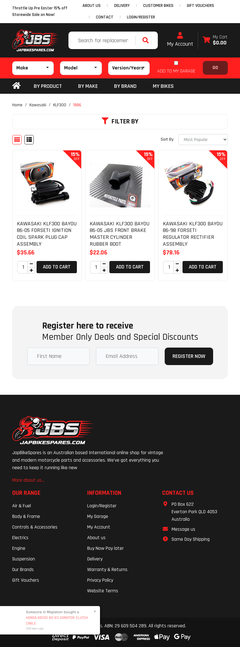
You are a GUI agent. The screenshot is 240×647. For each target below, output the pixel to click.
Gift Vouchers (25, 580)
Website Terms (102, 591)
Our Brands (23, 569)
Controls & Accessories (35, 527)
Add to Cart (57, 266)
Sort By (167, 139)
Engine (18, 548)
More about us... (28, 480)
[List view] (29, 139)
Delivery (94, 559)
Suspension (23, 559)
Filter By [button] (120, 122)
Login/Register (141, 17)
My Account (180, 40)
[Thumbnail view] (17, 139)
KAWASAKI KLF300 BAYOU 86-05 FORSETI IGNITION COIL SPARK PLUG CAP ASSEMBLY (47, 234)
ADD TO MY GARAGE (176, 71)
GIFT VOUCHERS (200, 5)
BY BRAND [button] (125, 86)
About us (96, 537)
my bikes (163, 86)
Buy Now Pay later (105, 548)
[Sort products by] (203, 139)
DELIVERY (122, 5)
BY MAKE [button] (88, 86)
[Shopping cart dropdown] (215, 40)
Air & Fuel (21, 506)
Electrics (20, 537)
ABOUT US (91, 5)
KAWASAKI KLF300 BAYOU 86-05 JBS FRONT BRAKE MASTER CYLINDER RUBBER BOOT (119, 234)
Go (215, 67)
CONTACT (104, 17)
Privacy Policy (100, 580)
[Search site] (147, 40)
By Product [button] (48, 86)
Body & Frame (26, 516)
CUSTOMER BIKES (158, 5)
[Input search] (102, 40)
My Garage (97, 516)
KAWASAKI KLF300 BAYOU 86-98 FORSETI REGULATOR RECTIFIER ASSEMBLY (192, 234)
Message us (183, 529)
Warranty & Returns (107, 569)
